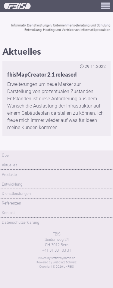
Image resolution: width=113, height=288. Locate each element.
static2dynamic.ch (63, 258)
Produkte (9, 174)
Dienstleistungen (16, 193)
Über (6, 155)
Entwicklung (12, 184)
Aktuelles (9, 165)
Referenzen (11, 203)
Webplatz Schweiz (65, 262)
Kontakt (8, 212)
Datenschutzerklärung (20, 222)
